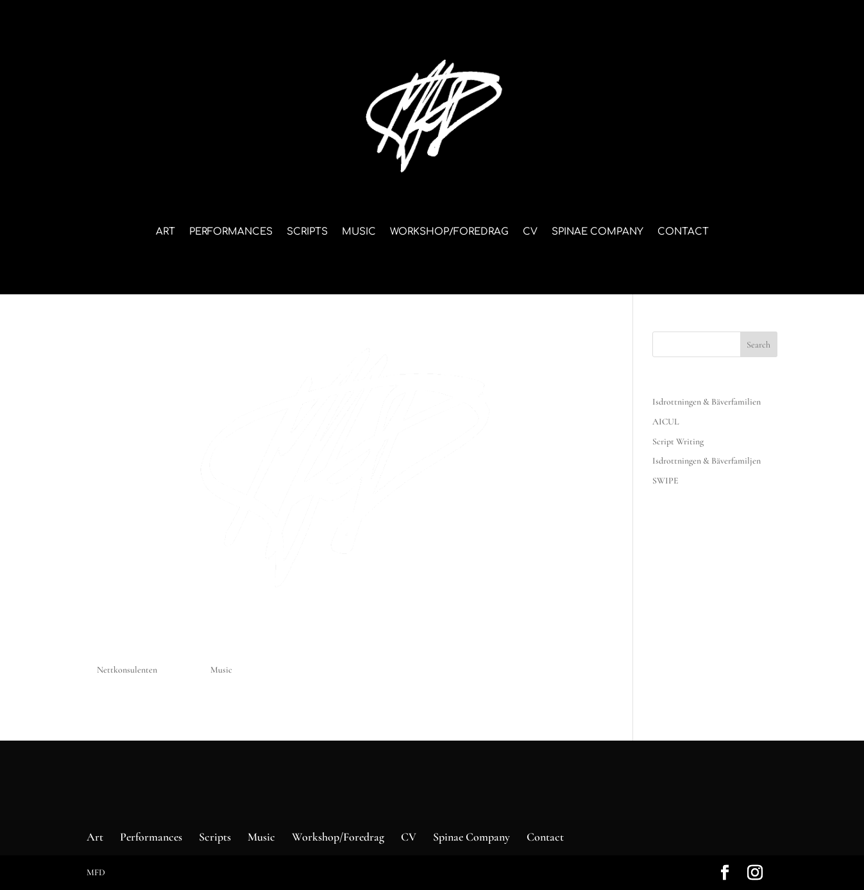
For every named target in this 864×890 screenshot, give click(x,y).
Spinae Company (597, 232)
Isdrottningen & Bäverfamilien (706, 401)
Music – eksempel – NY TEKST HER (224, 647)
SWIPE (665, 480)
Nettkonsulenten (127, 669)
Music (359, 232)
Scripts (307, 232)
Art (165, 232)
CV (530, 232)
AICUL (665, 421)
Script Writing (678, 441)
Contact (683, 232)
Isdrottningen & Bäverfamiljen (706, 460)
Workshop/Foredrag (449, 232)
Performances (231, 232)
